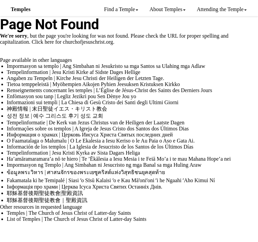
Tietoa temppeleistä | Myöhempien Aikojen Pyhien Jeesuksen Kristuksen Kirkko (93, 84)
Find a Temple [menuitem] (119, 9)
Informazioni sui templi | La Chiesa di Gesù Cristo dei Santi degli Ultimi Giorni (92, 102)
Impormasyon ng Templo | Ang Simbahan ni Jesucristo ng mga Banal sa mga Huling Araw (104, 165)
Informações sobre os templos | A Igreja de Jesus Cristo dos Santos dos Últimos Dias (98, 128)
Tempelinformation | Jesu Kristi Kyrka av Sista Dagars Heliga (73, 153)
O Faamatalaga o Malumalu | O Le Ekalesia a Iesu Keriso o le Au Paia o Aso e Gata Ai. (101, 141)
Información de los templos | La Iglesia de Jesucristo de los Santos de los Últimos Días (100, 147)
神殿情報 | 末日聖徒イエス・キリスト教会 (57, 109)
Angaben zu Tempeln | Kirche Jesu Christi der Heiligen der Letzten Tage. (85, 78)
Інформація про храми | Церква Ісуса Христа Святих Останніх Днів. (84, 187)
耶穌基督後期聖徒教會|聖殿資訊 (45, 193)
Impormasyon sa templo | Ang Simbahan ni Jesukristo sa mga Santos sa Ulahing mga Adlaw (106, 66)
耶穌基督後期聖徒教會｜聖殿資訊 (47, 200)
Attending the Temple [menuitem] (220, 9)
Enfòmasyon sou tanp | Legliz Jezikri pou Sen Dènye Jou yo (71, 96)
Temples (21, 9)
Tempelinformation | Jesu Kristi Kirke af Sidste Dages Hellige (73, 72)
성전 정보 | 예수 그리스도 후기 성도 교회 (55, 116)
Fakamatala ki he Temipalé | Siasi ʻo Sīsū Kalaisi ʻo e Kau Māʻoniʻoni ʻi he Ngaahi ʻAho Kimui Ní (111, 180)
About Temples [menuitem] (165, 9)
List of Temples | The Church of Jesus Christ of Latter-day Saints (76, 219)
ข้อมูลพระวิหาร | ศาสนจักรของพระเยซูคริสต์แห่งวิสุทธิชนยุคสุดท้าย (86, 172)
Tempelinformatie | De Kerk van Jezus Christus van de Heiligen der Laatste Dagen (95, 122)
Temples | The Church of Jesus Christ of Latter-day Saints (69, 213)
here (49, 42)
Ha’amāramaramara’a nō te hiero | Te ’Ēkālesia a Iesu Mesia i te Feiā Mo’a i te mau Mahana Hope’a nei (119, 159)
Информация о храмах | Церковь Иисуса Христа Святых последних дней (90, 134)
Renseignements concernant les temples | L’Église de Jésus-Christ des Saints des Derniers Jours (109, 90)
